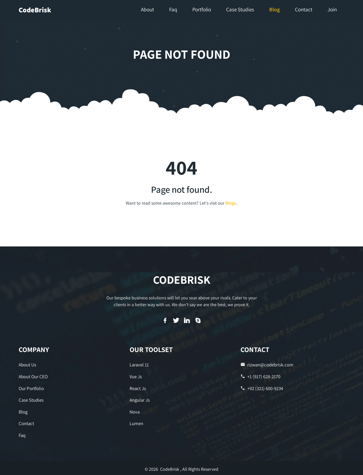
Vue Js (135, 376)
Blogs (230, 203)
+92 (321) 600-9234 (261, 387)
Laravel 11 (139, 364)
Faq (22, 433)
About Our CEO (33, 376)
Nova (134, 410)
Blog (23, 410)
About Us (27, 364)
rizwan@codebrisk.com (265, 364)
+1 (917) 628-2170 (260, 376)
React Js (137, 387)
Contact (26, 422)
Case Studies (31, 399)
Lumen (136, 422)
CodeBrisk (35, 9)
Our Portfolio (31, 387)
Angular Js (139, 399)
